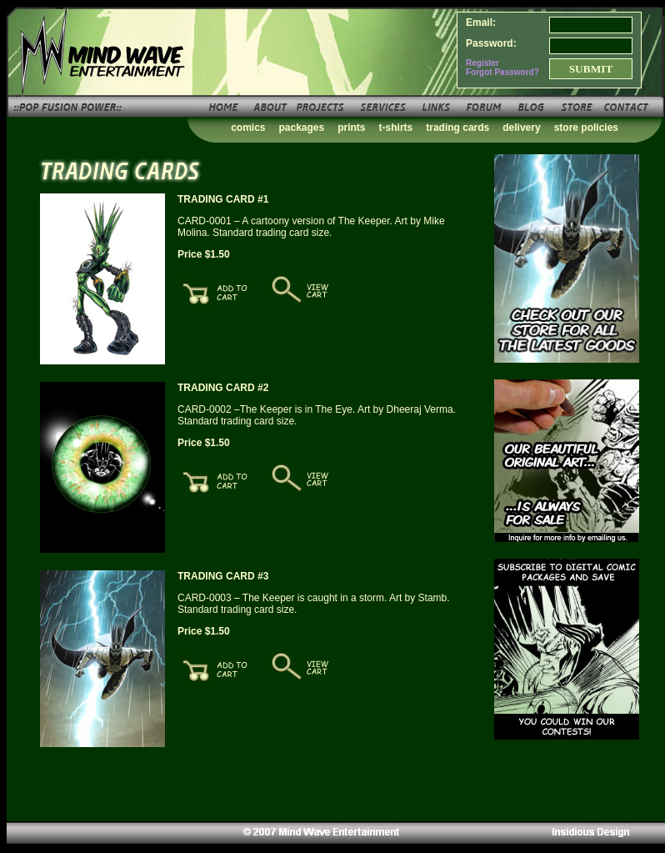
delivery (521, 127)
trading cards (457, 127)
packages (302, 127)
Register (482, 63)
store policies (586, 127)
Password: (491, 43)
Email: (481, 22)
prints (351, 127)
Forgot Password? (502, 72)
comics (248, 127)
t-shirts (396, 127)
